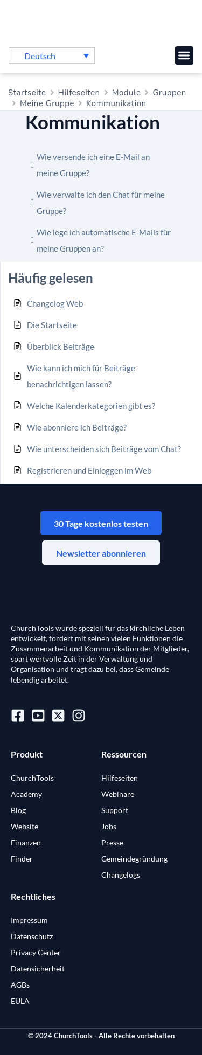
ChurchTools (32, 777)
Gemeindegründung (134, 858)
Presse (112, 842)
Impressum (29, 920)
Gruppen (169, 92)
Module (126, 92)
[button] (184, 55)
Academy (26, 794)
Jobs (108, 826)
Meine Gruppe (47, 103)
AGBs (20, 984)
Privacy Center (36, 952)
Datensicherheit (38, 968)
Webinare (117, 794)
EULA (20, 1000)
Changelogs (120, 874)
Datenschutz (32, 936)
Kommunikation (116, 103)
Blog (18, 810)
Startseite (27, 92)
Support (114, 810)
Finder (22, 858)
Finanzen (26, 842)
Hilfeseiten (79, 92)
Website (24, 826)
